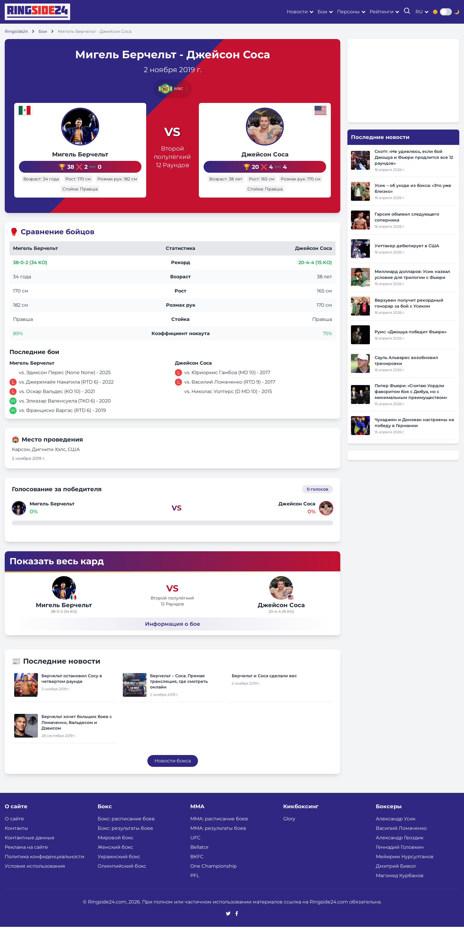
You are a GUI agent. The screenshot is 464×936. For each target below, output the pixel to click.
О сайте (14, 828)
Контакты (16, 837)
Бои (322, 11)
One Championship (213, 875)
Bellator (199, 856)
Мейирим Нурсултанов (405, 866)
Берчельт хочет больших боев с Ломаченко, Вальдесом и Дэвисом (76, 731)
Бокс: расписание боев (126, 828)
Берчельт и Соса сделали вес (264, 684)
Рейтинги (382, 11)
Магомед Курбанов (399, 884)
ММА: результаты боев (218, 837)
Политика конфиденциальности (44, 866)
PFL (194, 884)
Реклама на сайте (26, 856)
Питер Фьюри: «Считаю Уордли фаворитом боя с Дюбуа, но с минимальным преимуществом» (411, 391)
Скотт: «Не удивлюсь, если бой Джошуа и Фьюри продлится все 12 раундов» (414, 157)
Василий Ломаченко (401, 837)
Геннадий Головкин (400, 856)
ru (419, 11)
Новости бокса (172, 770)
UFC (195, 847)
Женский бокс (115, 856)
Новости (297, 11)
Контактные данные (29, 847)
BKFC (197, 866)
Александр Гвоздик (399, 847)
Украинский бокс (119, 866)
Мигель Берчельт (67, 154)
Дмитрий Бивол (396, 875)
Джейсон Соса (278, 154)
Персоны (348, 11)
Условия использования (35, 875)
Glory (289, 828)
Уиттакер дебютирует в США (407, 245)
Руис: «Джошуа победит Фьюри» (411, 331)
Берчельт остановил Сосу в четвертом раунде (71, 687)
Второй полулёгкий (172, 157)
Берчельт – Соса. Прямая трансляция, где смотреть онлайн (179, 690)
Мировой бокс (115, 847)
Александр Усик (395, 828)
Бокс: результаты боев (125, 837)
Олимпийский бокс (122, 875)
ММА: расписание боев (219, 828)
